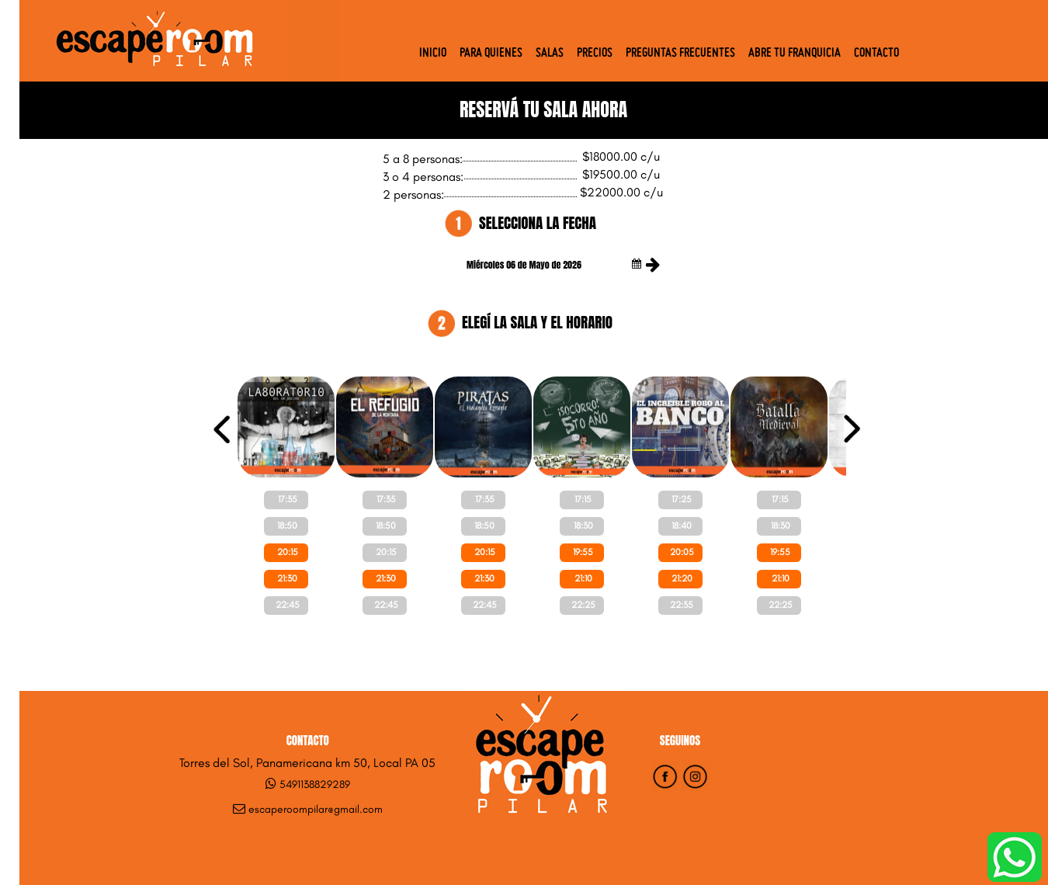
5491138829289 (314, 784)
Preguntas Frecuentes (680, 53)
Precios (594, 53)
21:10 (583, 578)
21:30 (287, 578)
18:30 (583, 525)
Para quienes (491, 53)
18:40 (681, 525)
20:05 (682, 552)
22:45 (288, 604)
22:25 (583, 604)
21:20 (681, 578)
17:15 (583, 499)
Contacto (876, 53)
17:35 (287, 499)
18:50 (287, 525)
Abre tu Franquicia (794, 53)
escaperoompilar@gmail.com (315, 809)
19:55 (583, 552)
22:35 (681, 604)
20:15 (287, 552)
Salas (550, 53)
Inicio (432, 53)
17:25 (681, 499)
